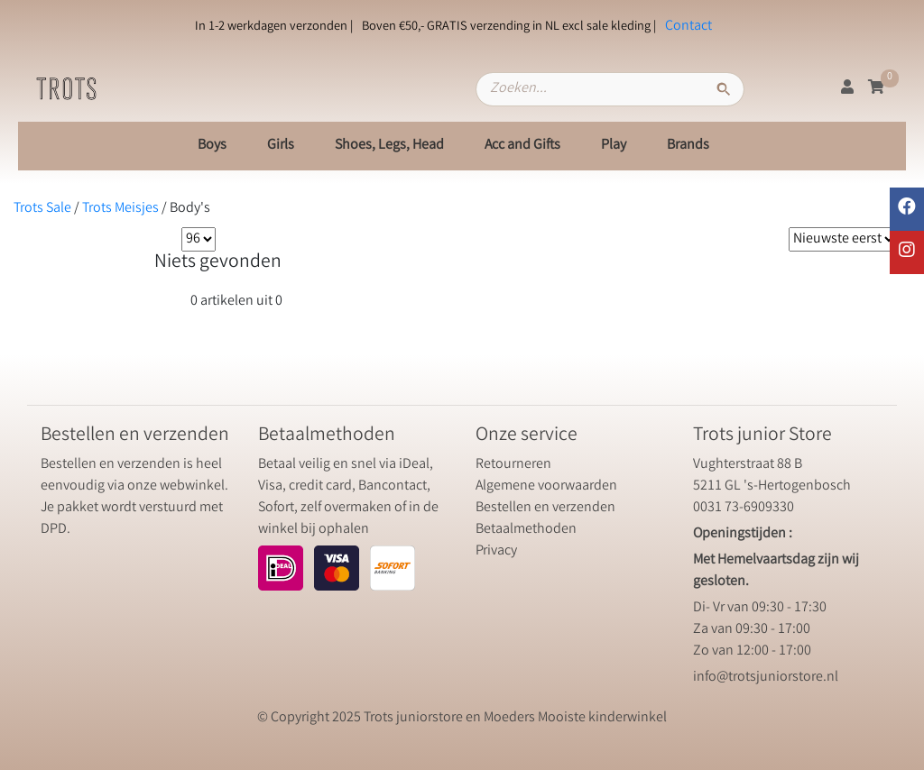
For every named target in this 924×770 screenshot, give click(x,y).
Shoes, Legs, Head (389, 145)
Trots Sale (42, 208)
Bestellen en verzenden (545, 508)
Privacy (496, 551)
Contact (688, 26)
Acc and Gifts (522, 145)
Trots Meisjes (120, 208)
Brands (688, 145)
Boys (212, 145)
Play (613, 145)
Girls (280, 145)
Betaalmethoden (526, 529)
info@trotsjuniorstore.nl (765, 677)
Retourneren (513, 464)
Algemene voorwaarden (546, 486)
